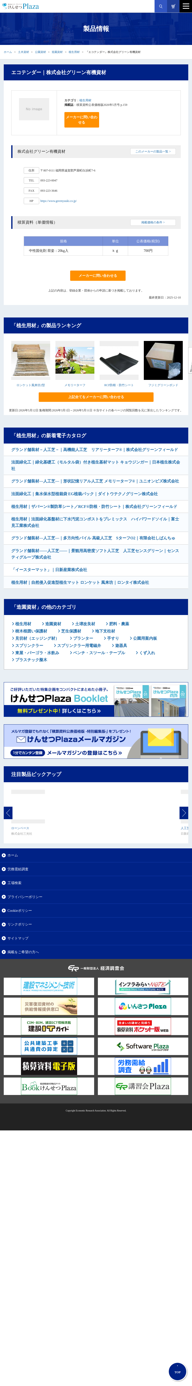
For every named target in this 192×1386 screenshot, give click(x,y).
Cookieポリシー (19, 911)
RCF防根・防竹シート (119, 385)
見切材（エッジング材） (36, 638)
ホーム (8, 51)
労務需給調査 (17, 869)
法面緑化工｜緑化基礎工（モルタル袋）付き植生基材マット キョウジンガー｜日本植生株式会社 (95, 465)
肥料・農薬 (118, 624)
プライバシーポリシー (24, 897)
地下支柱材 (104, 631)
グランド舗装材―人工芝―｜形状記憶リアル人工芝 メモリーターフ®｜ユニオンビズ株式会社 (95, 481)
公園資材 (40, 51)
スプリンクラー (28, 645)
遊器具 (120, 645)
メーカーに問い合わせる (81, 119)
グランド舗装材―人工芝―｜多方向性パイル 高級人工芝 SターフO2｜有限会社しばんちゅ (93, 538)
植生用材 (74, 51)
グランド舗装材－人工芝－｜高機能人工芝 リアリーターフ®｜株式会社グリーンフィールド (94, 450)
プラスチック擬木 (30, 660)
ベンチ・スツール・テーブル (98, 653)
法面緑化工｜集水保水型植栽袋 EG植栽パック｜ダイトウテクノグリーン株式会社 (84, 494)
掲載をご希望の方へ (23, 952)
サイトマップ (17, 938)
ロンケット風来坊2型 (30, 385)
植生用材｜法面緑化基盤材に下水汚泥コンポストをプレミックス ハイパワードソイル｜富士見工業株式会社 (95, 522)
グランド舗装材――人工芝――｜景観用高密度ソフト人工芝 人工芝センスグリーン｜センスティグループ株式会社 (95, 554)
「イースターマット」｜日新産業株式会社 (49, 570)
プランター (82, 638)
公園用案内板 (144, 638)
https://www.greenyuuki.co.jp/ (58, 201)
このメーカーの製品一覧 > (153, 151)
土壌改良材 (84, 624)
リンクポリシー (19, 924)
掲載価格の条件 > (153, 222)
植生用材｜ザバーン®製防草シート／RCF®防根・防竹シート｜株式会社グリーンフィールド (94, 506)
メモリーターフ (74, 385)
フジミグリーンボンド (163, 385)
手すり (112, 638)
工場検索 (14, 883)
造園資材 (57, 51)
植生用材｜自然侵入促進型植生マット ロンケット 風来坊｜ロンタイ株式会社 (80, 582)
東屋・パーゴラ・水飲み (36, 653)
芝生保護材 (70, 631)
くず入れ (146, 653)
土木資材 (23, 51)
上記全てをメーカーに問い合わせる (96, 397)
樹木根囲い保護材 (30, 631)
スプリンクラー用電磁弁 (78, 645)
